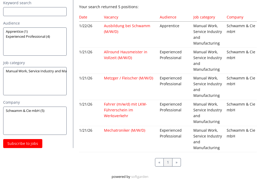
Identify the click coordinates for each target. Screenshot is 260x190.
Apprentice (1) (35, 31)
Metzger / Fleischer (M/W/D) (128, 77)
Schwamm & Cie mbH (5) (35, 110)
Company (11, 102)
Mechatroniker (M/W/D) (124, 130)
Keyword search (17, 2)
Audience (11, 23)
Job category (14, 62)
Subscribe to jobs (22, 143)
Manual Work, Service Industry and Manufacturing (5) (35, 71)
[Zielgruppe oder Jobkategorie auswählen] (35, 41)
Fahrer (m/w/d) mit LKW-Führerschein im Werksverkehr (125, 110)
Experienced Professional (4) (35, 36)
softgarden (139, 176)
